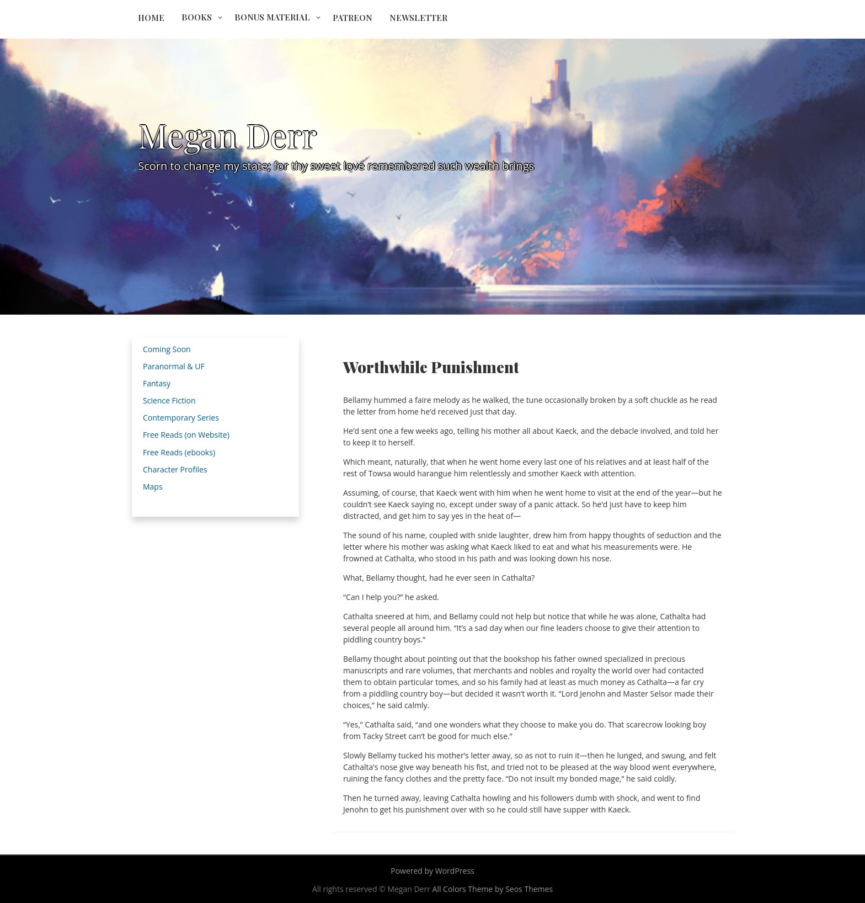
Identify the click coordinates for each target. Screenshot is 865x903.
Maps (153, 486)
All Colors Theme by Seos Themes (492, 889)
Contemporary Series (181, 417)
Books (196, 17)
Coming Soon (167, 349)
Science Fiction (169, 400)
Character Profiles (175, 469)
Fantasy (156, 383)
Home (151, 17)
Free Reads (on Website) (186, 434)
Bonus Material (272, 17)
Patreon (352, 17)
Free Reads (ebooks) (179, 452)
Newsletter (418, 17)
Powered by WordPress (432, 870)
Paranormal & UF (174, 366)
